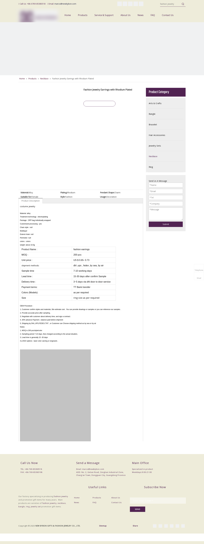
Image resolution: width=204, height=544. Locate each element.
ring (28, 506)
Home (77, 497)
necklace (62, 503)
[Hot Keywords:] (183, 4)
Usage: (103, 196)
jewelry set (36, 506)
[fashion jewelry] (170, 4)
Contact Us (116, 502)
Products (97, 497)
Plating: (63, 192)
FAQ (94, 502)
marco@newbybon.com (65, 3)
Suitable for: (26, 196)
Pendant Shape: (107, 192)
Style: (62, 196)
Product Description (30, 200)
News (76, 502)
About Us (115, 497)
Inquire (99, 103)
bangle (21, 506)
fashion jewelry (61, 496)
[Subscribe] (137, 509)
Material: (24, 192)
